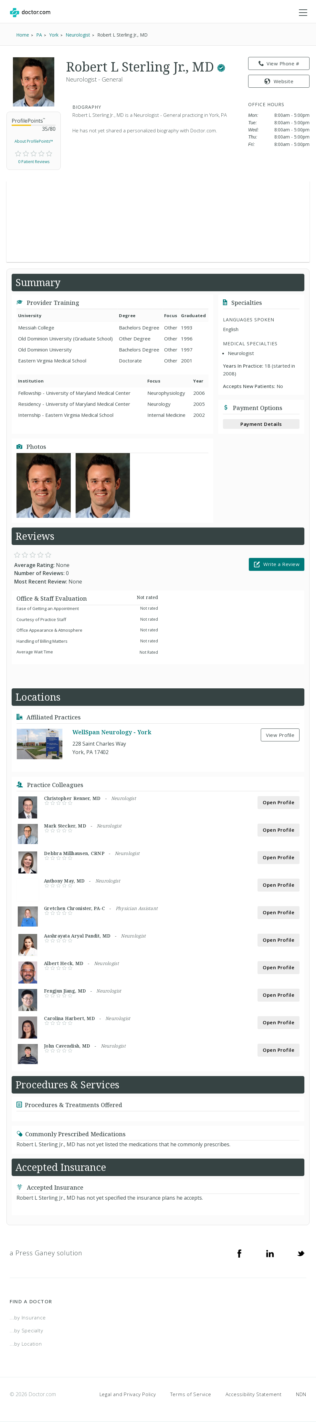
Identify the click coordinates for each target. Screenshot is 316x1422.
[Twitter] (301, 1253)
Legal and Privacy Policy (128, 1395)
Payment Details (261, 424)
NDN (301, 1395)
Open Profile (278, 803)
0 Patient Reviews (33, 162)
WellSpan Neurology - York (111, 733)
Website (278, 81)
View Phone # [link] (279, 64)
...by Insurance (28, 1318)
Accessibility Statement (254, 1395)
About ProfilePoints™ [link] (34, 141)
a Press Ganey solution (46, 1253)
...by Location (26, 1344)
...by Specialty (26, 1331)
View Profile (280, 735)
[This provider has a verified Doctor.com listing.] (221, 67)
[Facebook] (239, 1253)
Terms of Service (190, 1395)
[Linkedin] (270, 1253)
